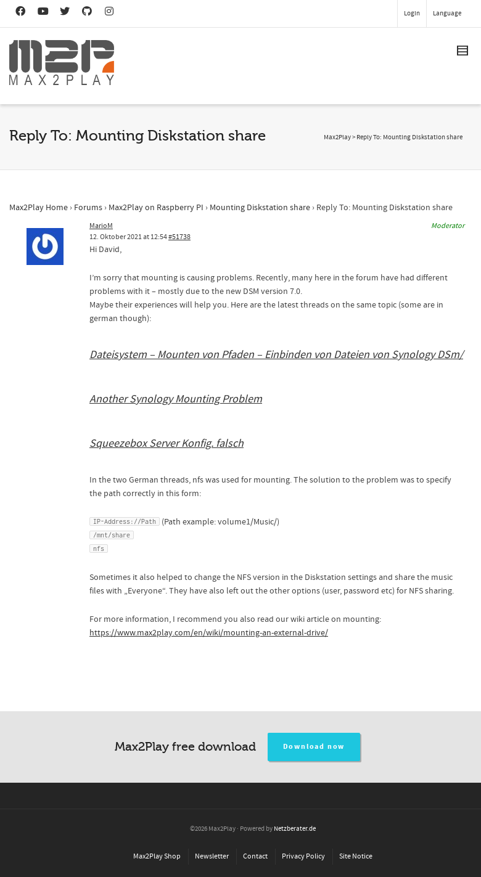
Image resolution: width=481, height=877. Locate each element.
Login (412, 13)
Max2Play (337, 137)
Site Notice (355, 856)
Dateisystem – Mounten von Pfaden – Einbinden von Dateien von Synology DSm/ (276, 355)
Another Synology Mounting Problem (175, 399)
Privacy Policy (303, 856)
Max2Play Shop (157, 856)
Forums (88, 207)
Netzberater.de (295, 829)
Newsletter (212, 856)
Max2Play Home (38, 207)
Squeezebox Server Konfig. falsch (166, 443)
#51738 (179, 237)
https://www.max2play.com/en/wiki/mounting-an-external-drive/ (208, 632)
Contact (255, 856)
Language (447, 13)
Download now (314, 746)
